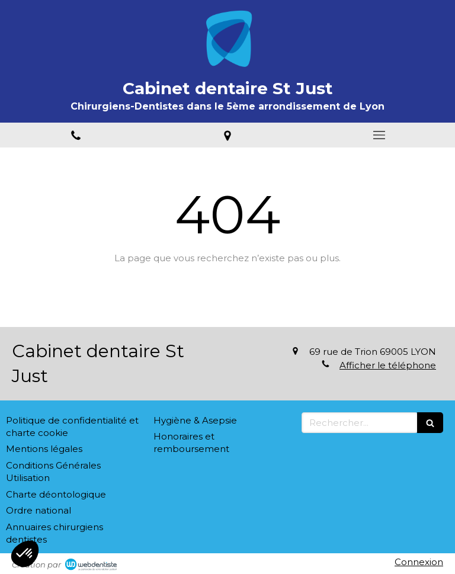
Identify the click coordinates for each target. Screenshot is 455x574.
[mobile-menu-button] (379, 135)
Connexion (419, 561)
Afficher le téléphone (387, 365)
